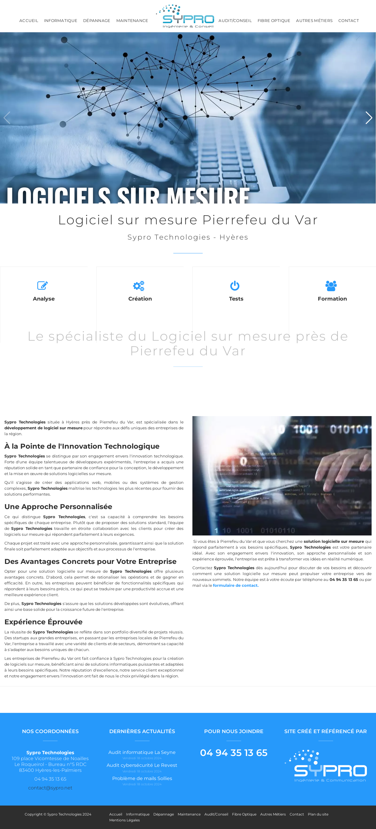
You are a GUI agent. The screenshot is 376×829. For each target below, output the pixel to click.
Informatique (60, 20)
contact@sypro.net (50, 788)
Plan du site (318, 814)
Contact (348, 20)
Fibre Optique (274, 20)
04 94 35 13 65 (234, 752)
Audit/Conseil (235, 20)
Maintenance (132, 20)
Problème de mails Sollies (142, 778)
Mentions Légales (124, 820)
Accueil (28, 20)
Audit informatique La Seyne (142, 752)
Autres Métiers (314, 20)
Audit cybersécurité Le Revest (142, 765)
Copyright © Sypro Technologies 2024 (58, 814)
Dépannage (96, 20)
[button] (369, 117)
